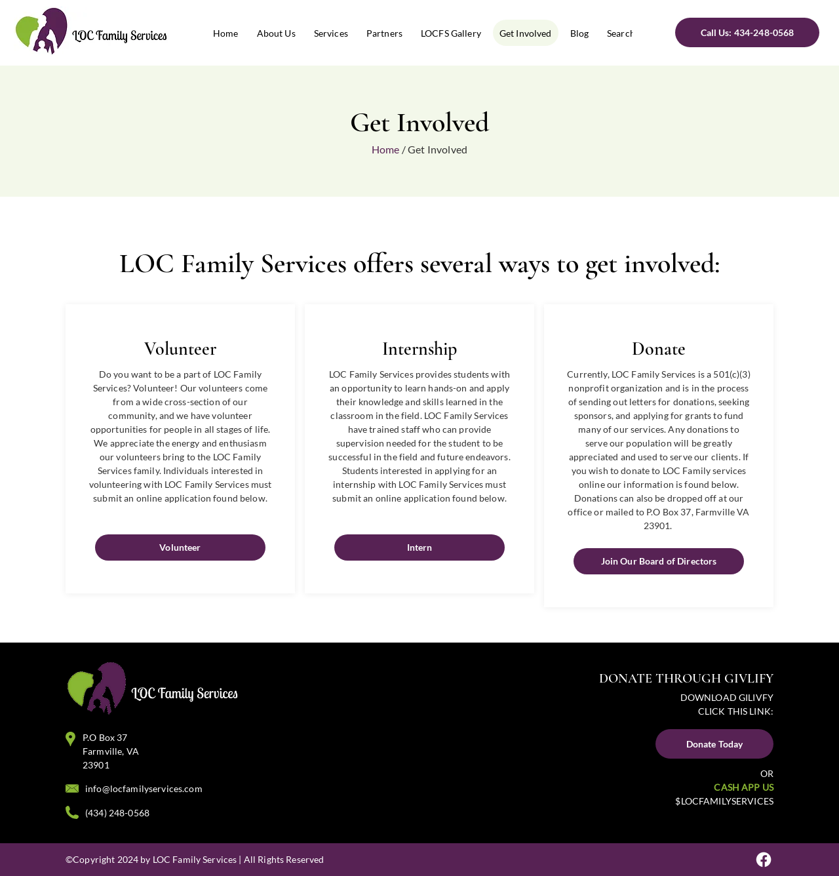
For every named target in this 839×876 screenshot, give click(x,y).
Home (386, 149)
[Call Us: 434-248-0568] (747, 32)
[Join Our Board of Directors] (659, 561)
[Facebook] (763, 859)
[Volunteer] (180, 547)
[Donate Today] (714, 744)
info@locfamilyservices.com (144, 788)
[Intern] (419, 547)
